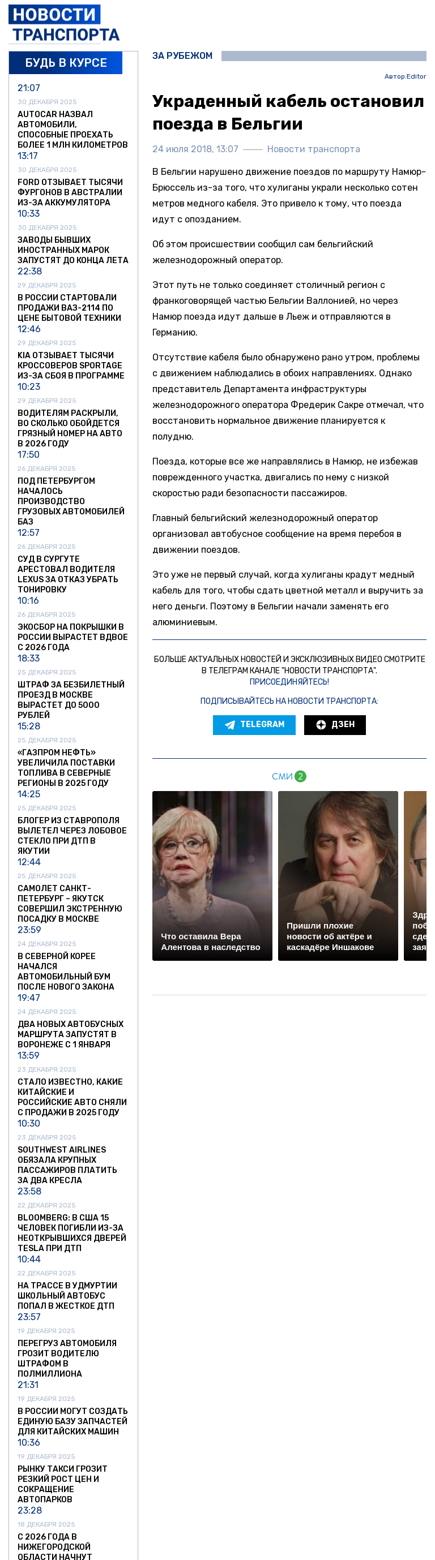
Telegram (254, 724)
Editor (417, 76)
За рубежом (182, 56)
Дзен (335, 724)
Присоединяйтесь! (289, 682)
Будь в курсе (66, 63)
